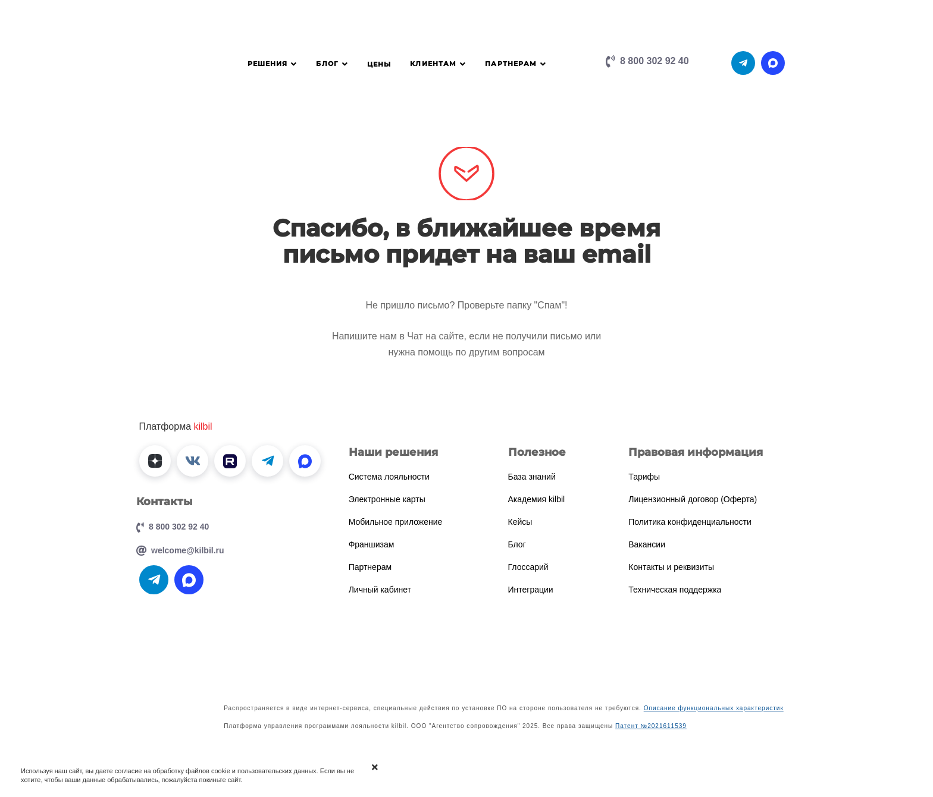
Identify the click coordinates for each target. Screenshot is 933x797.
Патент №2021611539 (651, 726)
